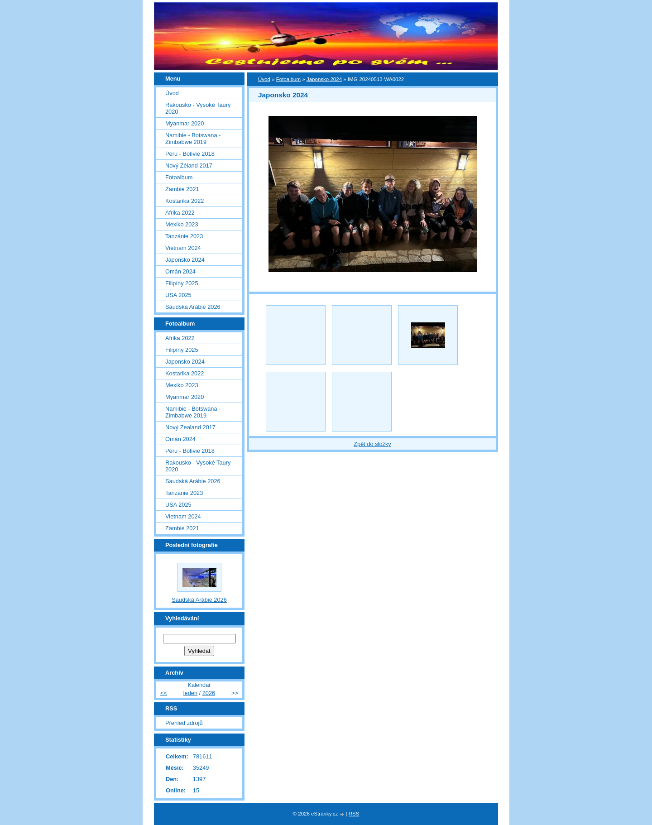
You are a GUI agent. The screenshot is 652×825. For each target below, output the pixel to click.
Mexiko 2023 (181, 224)
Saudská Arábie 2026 (193, 306)
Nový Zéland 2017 (188, 165)
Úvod (264, 79)
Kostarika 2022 (184, 200)
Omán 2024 (180, 271)
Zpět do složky (372, 444)
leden (190, 693)
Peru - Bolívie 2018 (190, 153)
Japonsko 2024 (324, 79)
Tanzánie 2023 (184, 236)
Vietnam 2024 (183, 248)
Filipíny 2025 (181, 283)
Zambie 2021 (182, 189)
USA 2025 (178, 295)
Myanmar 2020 (184, 123)
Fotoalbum (288, 79)
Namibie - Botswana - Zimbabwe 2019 (193, 138)
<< (163, 693)
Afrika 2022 (180, 212)
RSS (354, 813)
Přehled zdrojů (184, 722)
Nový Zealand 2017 (190, 427)
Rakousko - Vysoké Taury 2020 (197, 108)
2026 (208, 693)
